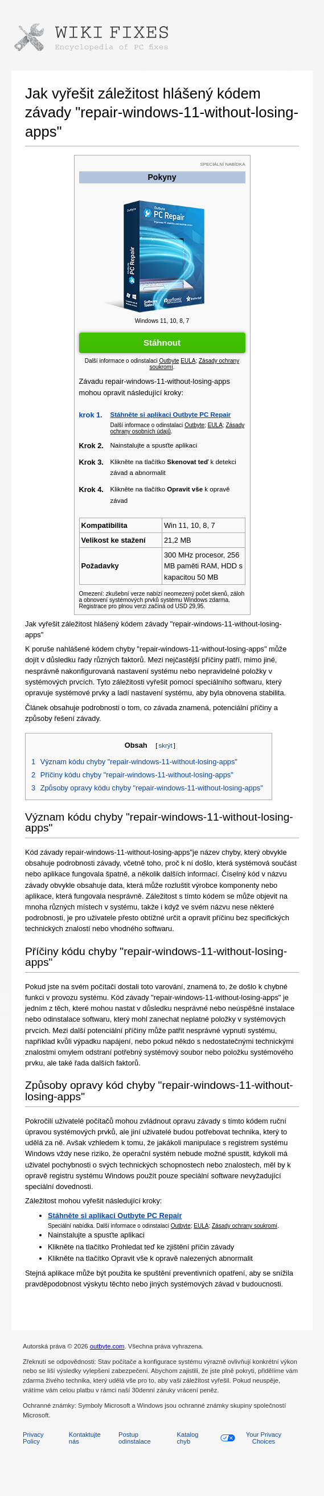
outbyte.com (107, 1346)
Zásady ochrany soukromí (244, 1226)
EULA (201, 1226)
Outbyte (181, 1226)
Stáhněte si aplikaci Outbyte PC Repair (170, 414)
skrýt (165, 745)
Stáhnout (162, 342)
